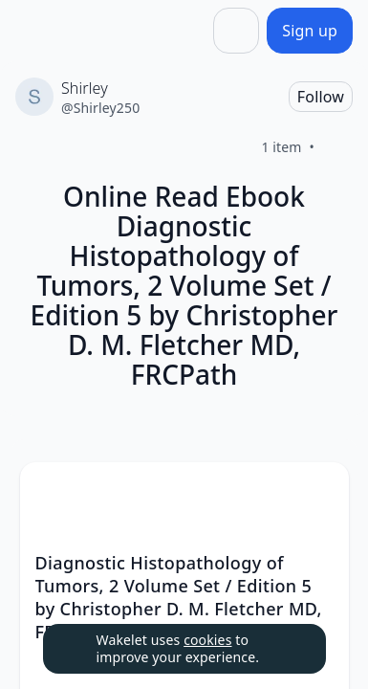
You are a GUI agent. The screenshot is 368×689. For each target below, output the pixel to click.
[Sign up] (310, 31)
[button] (318, 494)
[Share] (236, 31)
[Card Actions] (318, 493)
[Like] (337, 147)
